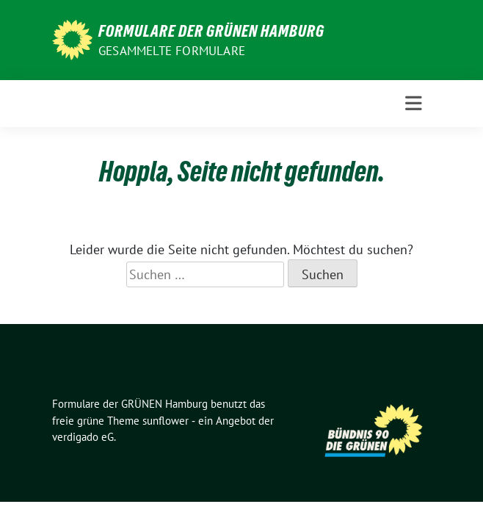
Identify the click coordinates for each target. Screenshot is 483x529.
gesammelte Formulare (171, 51)
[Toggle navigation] (413, 103)
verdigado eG (83, 437)
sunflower (165, 421)
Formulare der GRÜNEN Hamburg (211, 30)
